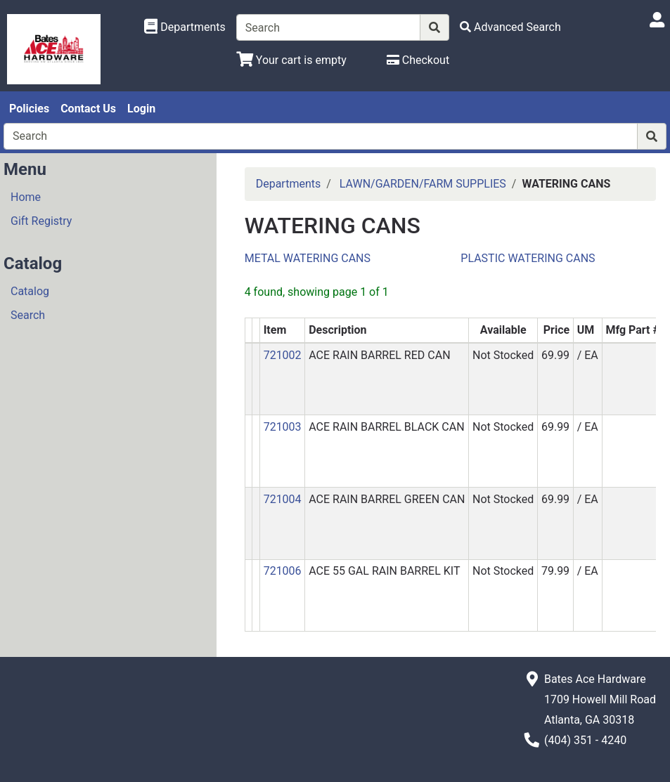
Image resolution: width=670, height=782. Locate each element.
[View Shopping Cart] (291, 60)
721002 (283, 355)
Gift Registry (41, 221)
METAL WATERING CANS (308, 258)
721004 (283, 499)
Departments (288, 183)
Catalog (30, 291)
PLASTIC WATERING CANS (527, 258)
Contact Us (88, 108)
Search (28, 315)
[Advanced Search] (510, 27)
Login (141, 108)
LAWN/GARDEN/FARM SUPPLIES (423, 183)
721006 (283, 571)
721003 (283, 427)
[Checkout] (418, 60)
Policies (29, 108)
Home (26, 197)
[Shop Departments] (185, 27)
